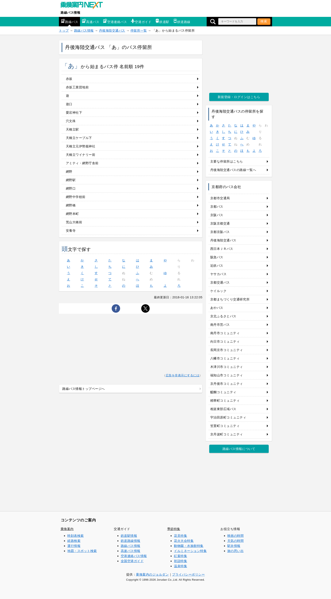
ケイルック (218, 291)
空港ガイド (141, 21)
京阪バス (216, 215)
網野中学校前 (75, 197)
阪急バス (216, 257)
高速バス (90, 21)
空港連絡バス (115, 21)
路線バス (69, 21)
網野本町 (72, 213)
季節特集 (173, 529)
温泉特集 (180, 566)
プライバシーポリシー (188, 574)
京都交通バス (220, 282)
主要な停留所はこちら (226, 161)
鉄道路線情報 (130, 540)
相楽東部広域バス (223, 409)
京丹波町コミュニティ (226, 434)
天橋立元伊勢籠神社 (80, 146)
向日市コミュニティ (225, 341)
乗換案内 (67, 529)
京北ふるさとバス (223, 316)
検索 (263, 21)
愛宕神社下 (74, 112)
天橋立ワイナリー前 (80, 154)
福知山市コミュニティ (226, 375)
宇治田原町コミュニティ (228, 417)
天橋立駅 (72, 129)
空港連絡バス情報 (134, 556)
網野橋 (71, 205)
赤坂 (69, 79)
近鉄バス (216, 265)
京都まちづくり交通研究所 (230, 299)
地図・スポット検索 (82, 551)
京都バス (216, 206)
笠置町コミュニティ (225, 426)
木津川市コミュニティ (226, 367)
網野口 (71, 188)
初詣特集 (180, 561)
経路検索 (73, 540)
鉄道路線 (181, 21)
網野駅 (71, 180)
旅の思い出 (235, 551)
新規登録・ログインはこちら (239, 97)
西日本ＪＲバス (221, 248)
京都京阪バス (220, 232)
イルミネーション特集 (190, 551)
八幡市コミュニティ (225, 358)
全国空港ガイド (132, 561)
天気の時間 (235, 540)
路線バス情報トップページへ (83, 388)
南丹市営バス (220, 324)
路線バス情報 (70, 12)
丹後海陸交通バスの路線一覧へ (233, 170)
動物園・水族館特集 (188, 546)
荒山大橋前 (74, 222)
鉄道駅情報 (129, 535)
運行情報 (73, 546)
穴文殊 (71, 121)
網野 (69, 171)
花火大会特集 (184, 540)
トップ (64, 30)
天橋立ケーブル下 (79, 138)
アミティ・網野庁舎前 (82, 163)
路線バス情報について (238, 449)
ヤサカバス (218, 274)
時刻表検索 (75, 535)
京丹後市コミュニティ (226, 383)
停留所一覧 (138, 30)
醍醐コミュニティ (223, 392)
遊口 (69, 104)
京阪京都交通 (220, 223)
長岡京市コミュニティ (226, 350)
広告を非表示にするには (182, 375)
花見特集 (180, 535)
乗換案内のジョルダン (152, 574)
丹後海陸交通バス (112, 30)
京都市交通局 (220, 198)
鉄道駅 (162, 21)
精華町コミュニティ (225, 400)
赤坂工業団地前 (77, 87)
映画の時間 (235, 535)
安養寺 (71, 230)
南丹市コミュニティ (225, 333)
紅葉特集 (180, 556)
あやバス (216, 308)
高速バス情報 (130, 551)
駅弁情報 (233, 546)
